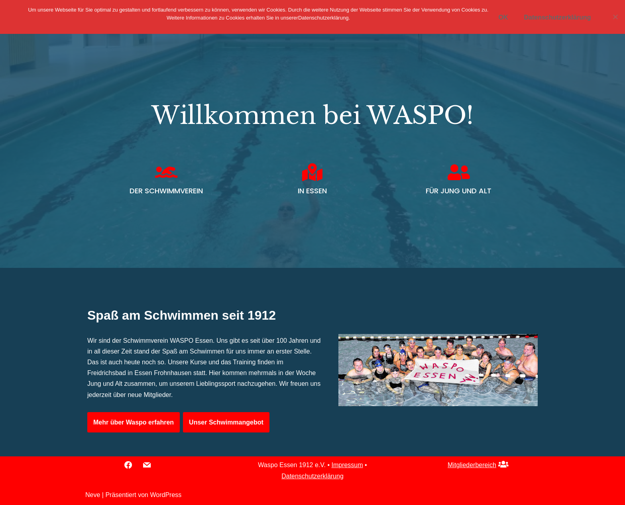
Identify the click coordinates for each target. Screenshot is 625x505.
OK (503, 17)
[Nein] (615, 17)
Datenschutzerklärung (312, 476)
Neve (92, 494)
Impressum (347, 465)
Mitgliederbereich (472, 465)
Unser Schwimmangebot (226, 422)
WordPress (165, 494)
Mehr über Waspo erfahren (133, 422)
